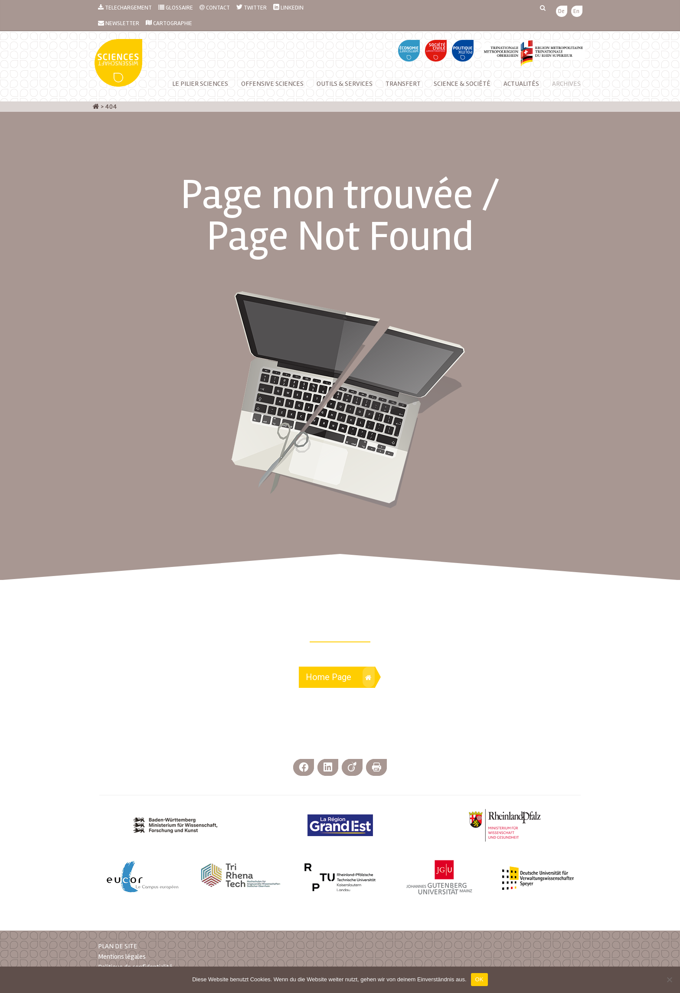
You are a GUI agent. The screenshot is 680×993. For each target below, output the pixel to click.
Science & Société (462, 83)
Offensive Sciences (272, 83)
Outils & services (345, 83)
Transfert (403, 83)
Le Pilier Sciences (200, 83)
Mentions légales (122, 956)
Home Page (340, 677)
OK (479, 979)
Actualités (521, 83)
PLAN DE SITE (117, 946)
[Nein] (669, 979)
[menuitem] (561, 11)
